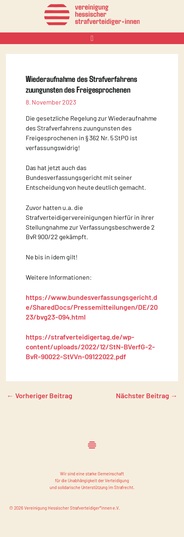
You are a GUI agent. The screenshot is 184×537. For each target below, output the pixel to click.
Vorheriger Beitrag (39, 395)
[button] (92, 38)
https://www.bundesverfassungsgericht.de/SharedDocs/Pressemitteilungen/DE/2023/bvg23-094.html (92, 307)
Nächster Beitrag (146, 395)
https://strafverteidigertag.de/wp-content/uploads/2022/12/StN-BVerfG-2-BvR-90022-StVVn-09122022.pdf (90, 346)
